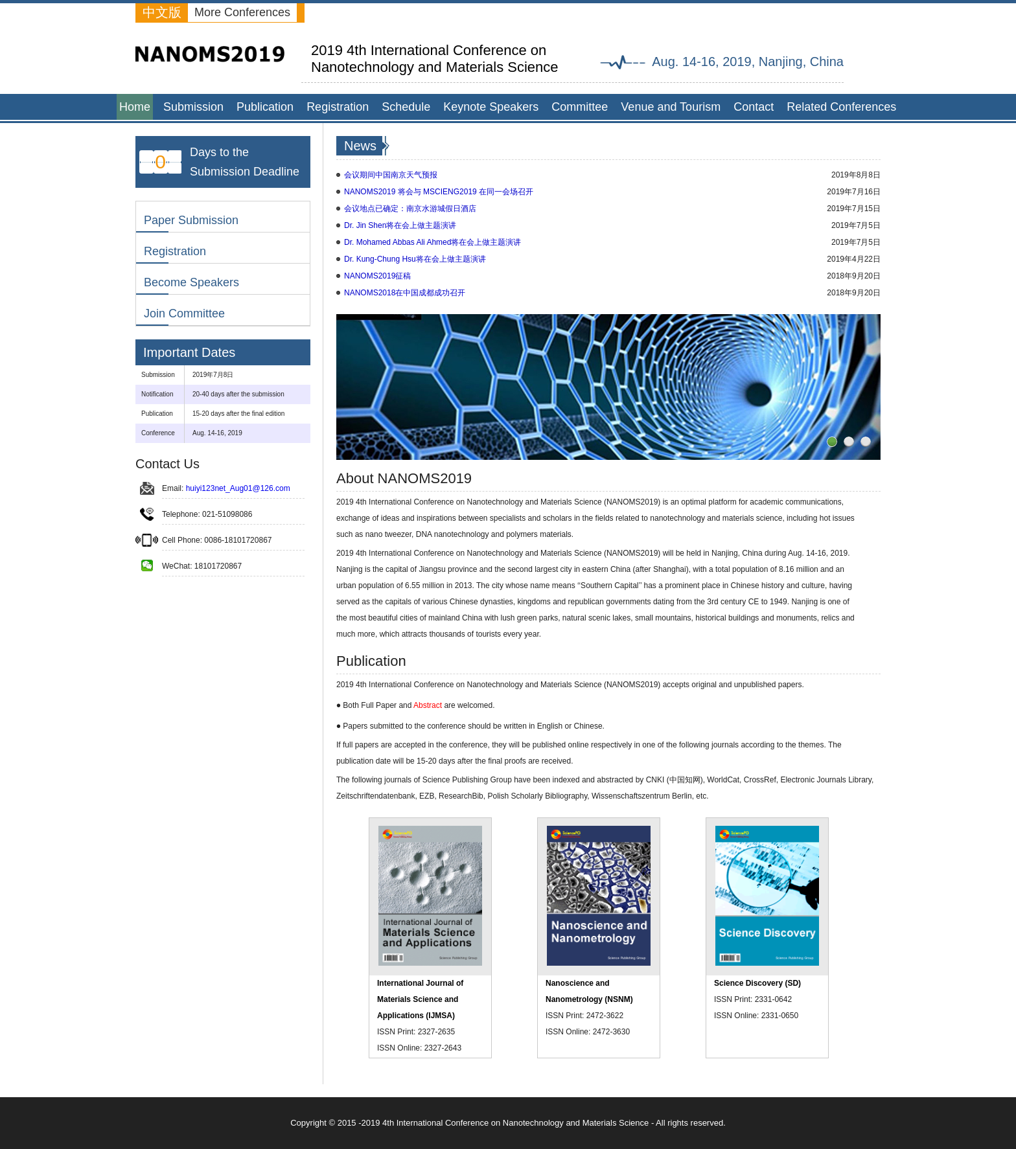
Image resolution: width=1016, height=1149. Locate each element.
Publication (265, 106)
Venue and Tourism (671, 106)
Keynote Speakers (490, 106)
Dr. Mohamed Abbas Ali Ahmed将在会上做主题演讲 (432, 242)
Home (134, 106)
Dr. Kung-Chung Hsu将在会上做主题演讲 (415, 259)
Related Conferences (841, 106)
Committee (579, 106)
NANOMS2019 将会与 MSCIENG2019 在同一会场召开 (438, 191)
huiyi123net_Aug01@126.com (238, 488)
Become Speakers (191, 282)
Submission (193, 106)
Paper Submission (191, 220)
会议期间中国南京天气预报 (390, 174)
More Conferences (242, 12)
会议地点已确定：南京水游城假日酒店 (410, 208)
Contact (753, 106)
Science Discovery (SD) (757, 983)
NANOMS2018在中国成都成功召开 (404, 292)
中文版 (162, 12)
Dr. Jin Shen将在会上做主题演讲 (400, 225)
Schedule (406, 106)
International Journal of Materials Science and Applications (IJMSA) (420, 999)
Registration (337, 106)
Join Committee (184, 313)
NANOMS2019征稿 (377, 275)
